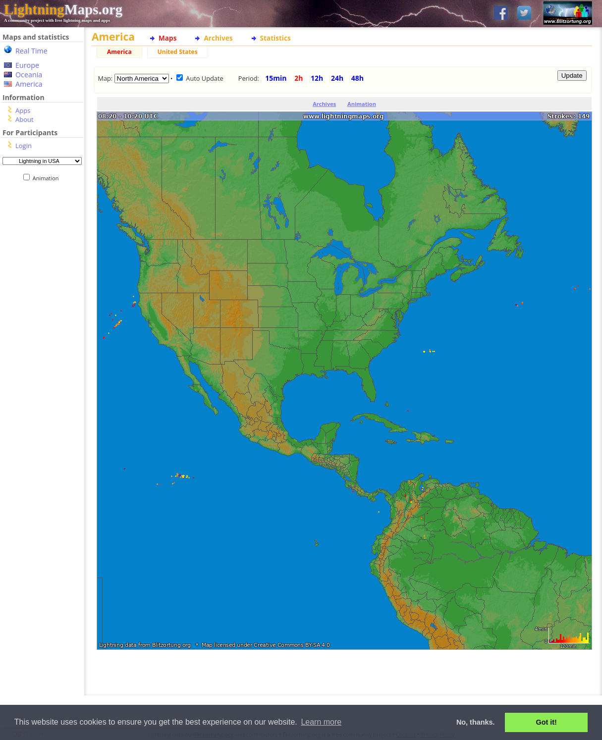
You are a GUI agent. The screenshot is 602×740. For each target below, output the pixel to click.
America (29, 84)
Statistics (275, 38)
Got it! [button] (546, 722)
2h (298, 78)
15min (275, 78)
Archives (218, 38)
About (24, 119)
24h (337, 78)
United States (178, 52)
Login (23, 145)
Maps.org (63, 9)
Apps (22, 110)
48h (357, 78)
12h (317, 78)
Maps (167, 38)
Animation (48, 178)
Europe (27, 65)
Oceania (28, 74)
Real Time (31, 50)
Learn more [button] (321, 722)
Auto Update (204, 78)
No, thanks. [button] (475, 722)
